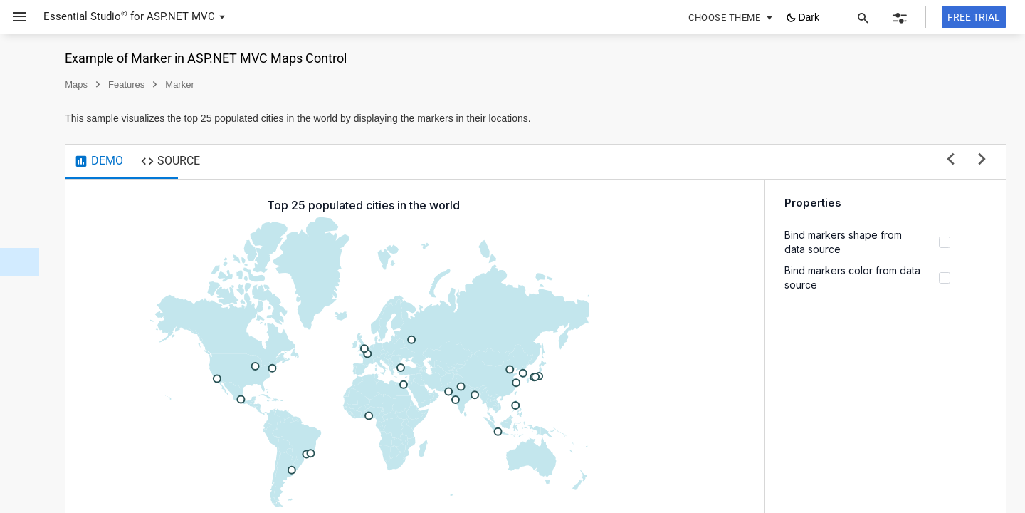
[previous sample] (950, 160)
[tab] (252, 162)
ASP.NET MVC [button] (181, 16)
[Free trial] (974, 17)
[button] (14, 17)
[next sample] (982, 160)
